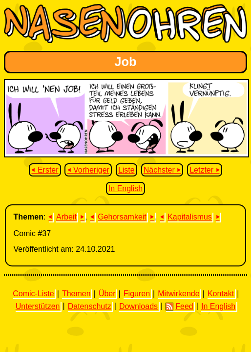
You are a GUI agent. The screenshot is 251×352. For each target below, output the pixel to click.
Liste (126, 170)
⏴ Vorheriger (88, 170)
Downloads (138, 306)
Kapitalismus (189, 217)
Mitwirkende (178, 293)
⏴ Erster (44, 170)
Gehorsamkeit (122, 217)
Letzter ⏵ (204, 170)
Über (107, 293)
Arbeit (66, 217)
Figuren (137, 293)
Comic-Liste (33, 293)
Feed (179, 306)
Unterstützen (38, 306)
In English (125, 188)
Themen (76, 293)
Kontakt (221, 293)
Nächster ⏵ (162, 170)
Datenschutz (89, 306)
